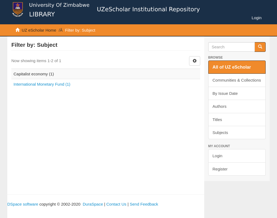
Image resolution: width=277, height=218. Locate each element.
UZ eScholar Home (39, 30)
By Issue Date (225, 93)
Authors (220, 106)
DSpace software (22, 204)
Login (218, 155)
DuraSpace (93, 204)
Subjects (220, 132)
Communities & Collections (237, 80)
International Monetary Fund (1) (42, 84)
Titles (217, 119)
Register (220, 169)
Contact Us (116, 204)
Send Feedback (144, 204)
